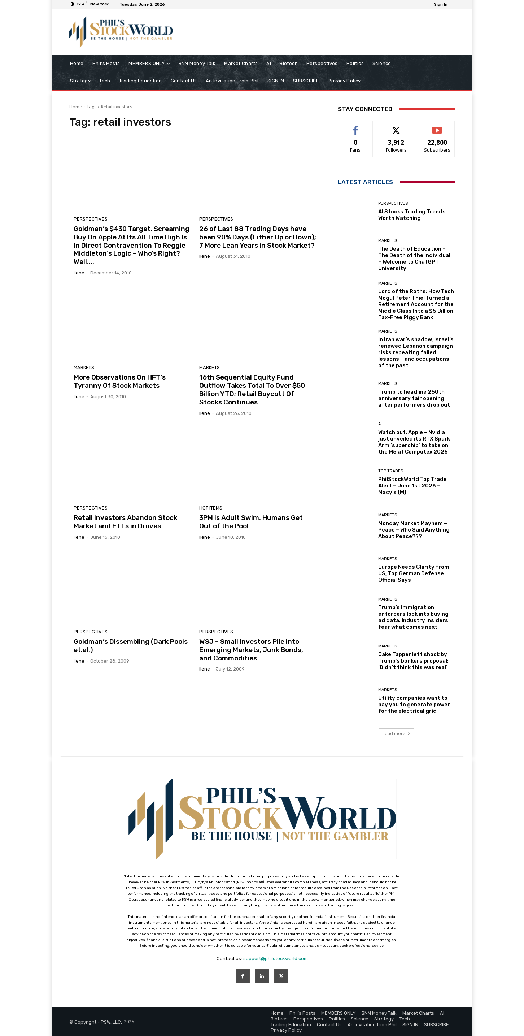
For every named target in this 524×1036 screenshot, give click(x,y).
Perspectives (91, 219)
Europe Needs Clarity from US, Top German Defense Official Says (413, 573)
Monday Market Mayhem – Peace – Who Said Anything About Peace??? (414, 529)
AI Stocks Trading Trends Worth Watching (412, 214)
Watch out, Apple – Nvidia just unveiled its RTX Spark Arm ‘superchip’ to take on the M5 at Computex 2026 (414, 442)
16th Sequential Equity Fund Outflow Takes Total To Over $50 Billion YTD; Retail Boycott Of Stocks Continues (252, 389)
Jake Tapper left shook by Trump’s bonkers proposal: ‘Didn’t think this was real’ (413, 661)
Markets (84, 367)
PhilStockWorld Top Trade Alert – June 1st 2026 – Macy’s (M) (412, 485)
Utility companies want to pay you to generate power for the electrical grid (414, 704)
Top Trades (390, 471)
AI (380, 424)
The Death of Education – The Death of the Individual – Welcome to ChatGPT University (414, 259)
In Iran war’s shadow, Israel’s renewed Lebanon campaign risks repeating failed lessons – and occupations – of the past (416, 352)
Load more (396, 734)
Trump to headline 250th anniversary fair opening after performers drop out (414, 398)
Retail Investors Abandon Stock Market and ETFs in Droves (125, 521)
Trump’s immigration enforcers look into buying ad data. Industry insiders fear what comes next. (413, 617)
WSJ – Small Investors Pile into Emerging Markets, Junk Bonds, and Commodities (251, 649)
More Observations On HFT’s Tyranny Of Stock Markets (120, 381)
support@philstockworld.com (275, 958)
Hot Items (210, 508)
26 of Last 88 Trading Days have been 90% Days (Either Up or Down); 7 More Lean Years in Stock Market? (257, 237)
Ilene (79, 273)
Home (75, 107)
